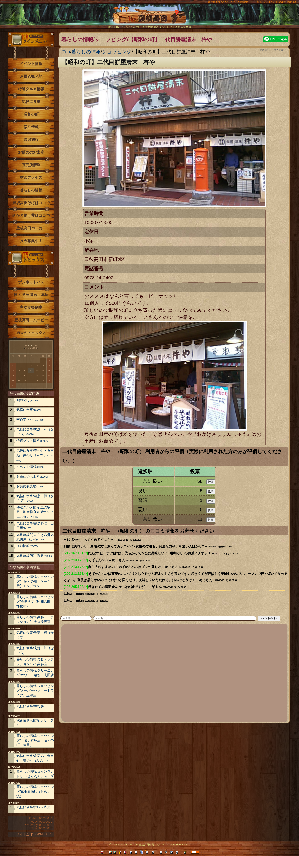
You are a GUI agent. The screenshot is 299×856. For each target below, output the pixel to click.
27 (31, 380)
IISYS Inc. (183, 844)
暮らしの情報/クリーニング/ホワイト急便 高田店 (35, 673)
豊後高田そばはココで (31, 203)
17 (13, 375)
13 (31, 370)
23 (49, 375)
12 (25, 370)
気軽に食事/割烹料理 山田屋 (35, 526)
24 (13, 380)
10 (13, 370)
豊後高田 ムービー (31, 320)
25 (19, 380)
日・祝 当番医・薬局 (31, 295)
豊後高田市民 (146, 844)
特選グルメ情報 (31, 89)
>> (36, 345)
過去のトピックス (31, 333)
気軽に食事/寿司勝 (30, 706)
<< (26, 345)
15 (43, 370)
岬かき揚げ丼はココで (31, 215)
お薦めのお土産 (31, 152)
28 (37, 380)
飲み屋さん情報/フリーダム (35, 722)
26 (25, 380)
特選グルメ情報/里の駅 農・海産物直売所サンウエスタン (35, 512)
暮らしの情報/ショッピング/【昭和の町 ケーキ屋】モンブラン (35, 581)
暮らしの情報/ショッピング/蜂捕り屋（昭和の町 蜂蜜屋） (35, 601)
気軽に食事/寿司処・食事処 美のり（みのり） (35, 455)
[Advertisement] (174, 672)
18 (19, 375)
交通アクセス (31, 178)
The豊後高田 (149, 17)
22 (43, 375)
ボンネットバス (31, 282)
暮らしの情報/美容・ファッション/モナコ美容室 (35, 619)
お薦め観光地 (31, 76)
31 (13, 385)
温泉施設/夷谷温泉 (34, 555)
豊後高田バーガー (31, 228)
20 (31, 375)
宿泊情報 (31, 127)
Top (66, 51)
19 (25, 375)
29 (43, 380)
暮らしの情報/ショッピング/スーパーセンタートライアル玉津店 (35, 690)
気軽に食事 (31, 102)
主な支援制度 (31, 307)
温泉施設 (31, 140)
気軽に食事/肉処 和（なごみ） (35, 432)
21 (37, 375)
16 (49, 370)
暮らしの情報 (86, 51)
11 (19, 370)
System (160, 844)
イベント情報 (31, 64)
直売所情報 (31, 165)
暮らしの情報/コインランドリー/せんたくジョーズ (35, 774)
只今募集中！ (31, 241)
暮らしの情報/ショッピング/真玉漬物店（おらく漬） (35, 791)
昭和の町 (31, 114)
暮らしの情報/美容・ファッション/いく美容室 (35, 661)
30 (49, 380)
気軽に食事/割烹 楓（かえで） (35, 498)
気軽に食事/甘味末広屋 (33, 807)
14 (37, 370)
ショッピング (117, 51)
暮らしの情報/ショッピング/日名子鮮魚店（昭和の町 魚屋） (35, 740)
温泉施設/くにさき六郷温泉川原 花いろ (35, 537)
